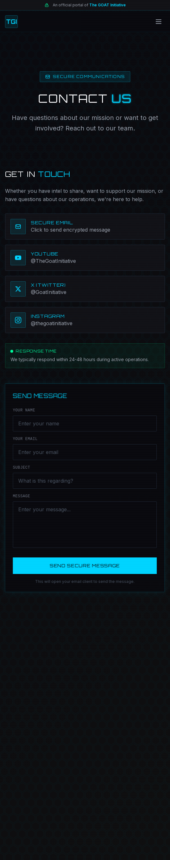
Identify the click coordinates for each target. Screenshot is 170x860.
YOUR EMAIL (24, 439)
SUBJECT (20, 467)
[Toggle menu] (158, 21)
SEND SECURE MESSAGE (84, 565)
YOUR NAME (23, 410)
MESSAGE (20, 496)
